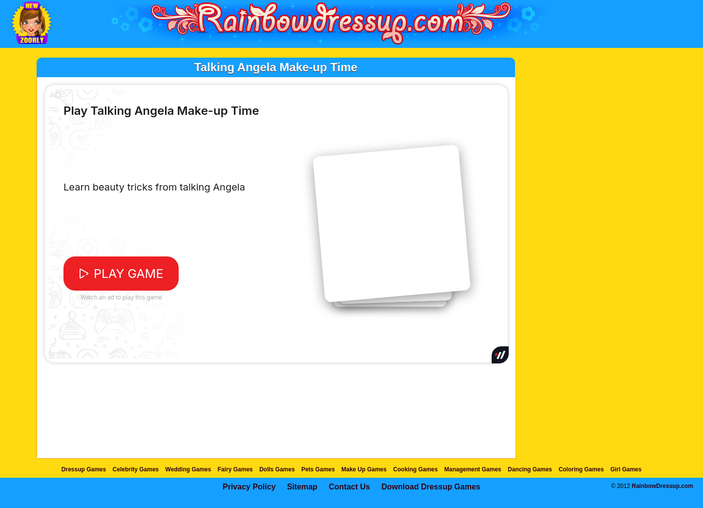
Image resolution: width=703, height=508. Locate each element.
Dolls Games (277, 469)
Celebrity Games (136, 469)
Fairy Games (235, 469)
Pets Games (318, 469)
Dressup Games (84, 469)
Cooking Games (415, 469)
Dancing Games (530, 469)
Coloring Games (581, 469)
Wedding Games (188, 469)
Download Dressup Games (430, 487)
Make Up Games (364, 469)
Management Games (472, 469)
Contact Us (349, 487)
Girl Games (625, 469)
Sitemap (302, 487)
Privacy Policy (249, 487)
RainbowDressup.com (662, 486)
